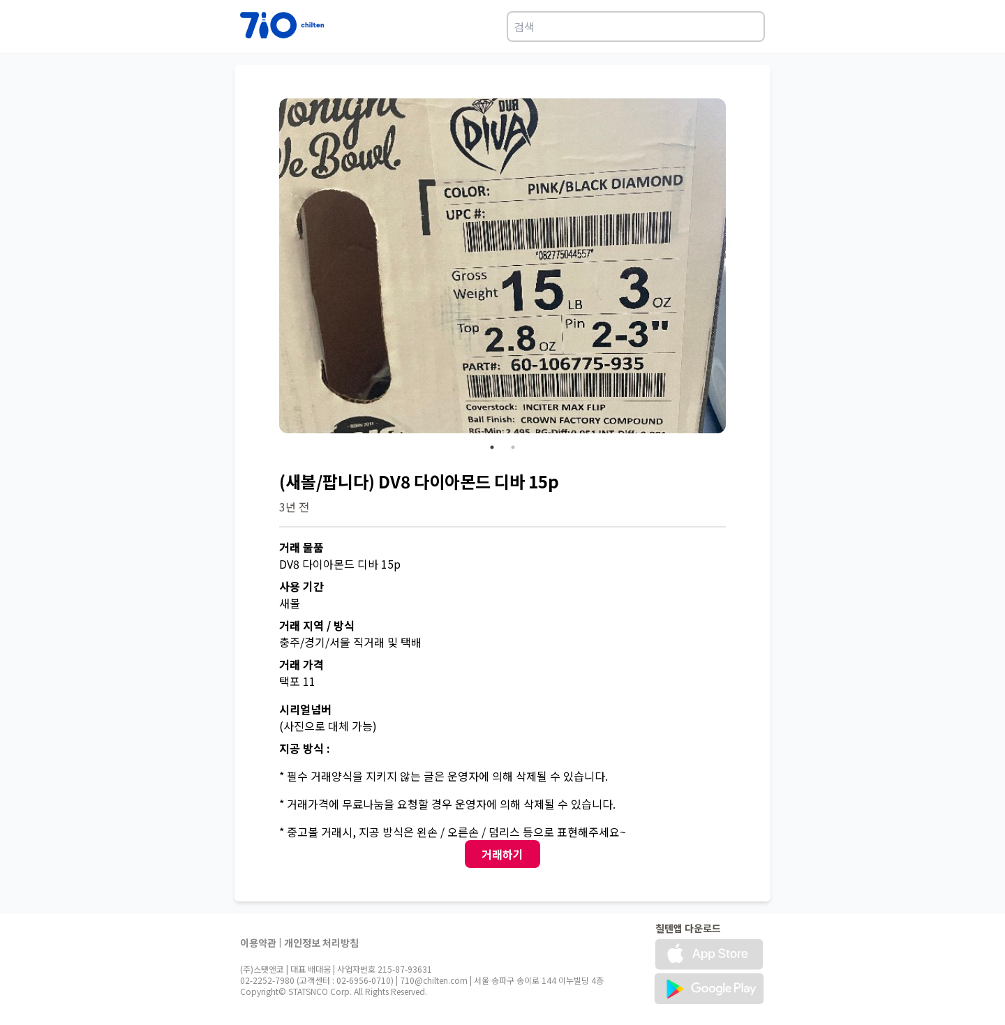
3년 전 (294, 506)
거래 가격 (301, 664)
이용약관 (258, 943)
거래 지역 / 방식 (317, 625)
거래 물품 (301, 547)
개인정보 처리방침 (321, 943)
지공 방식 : (304, 748)
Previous (269, 268)
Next (736, 268)
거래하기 (502, 854)
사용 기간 (301, 586)
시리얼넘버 (305, 709)
